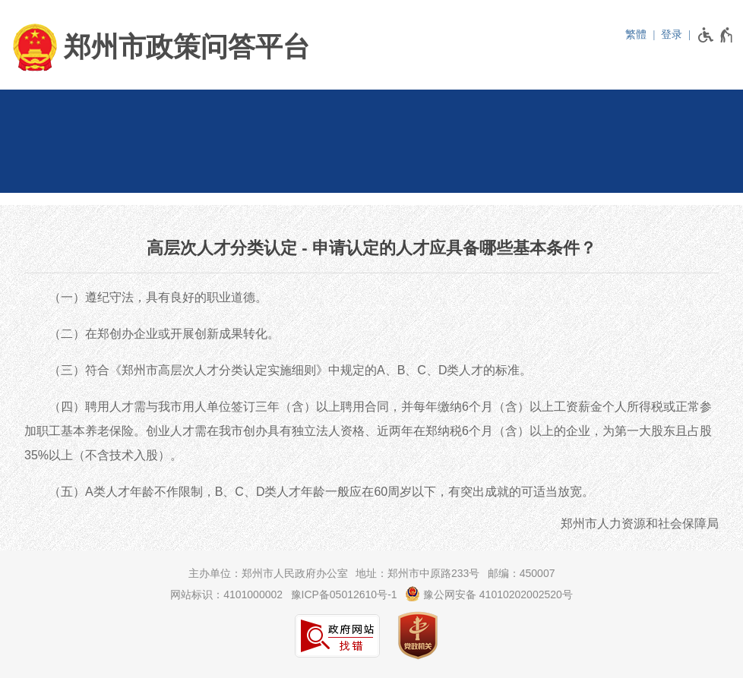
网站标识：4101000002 (226, 594)
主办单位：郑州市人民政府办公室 (268, 573)
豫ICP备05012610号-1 (344, 594)
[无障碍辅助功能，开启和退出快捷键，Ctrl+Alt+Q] (716, 35)
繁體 (636, 34)
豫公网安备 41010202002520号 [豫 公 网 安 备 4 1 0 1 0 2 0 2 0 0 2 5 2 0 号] (489, 593)
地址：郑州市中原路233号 (417, 573)
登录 (671, 34)
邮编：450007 (521, 573)
